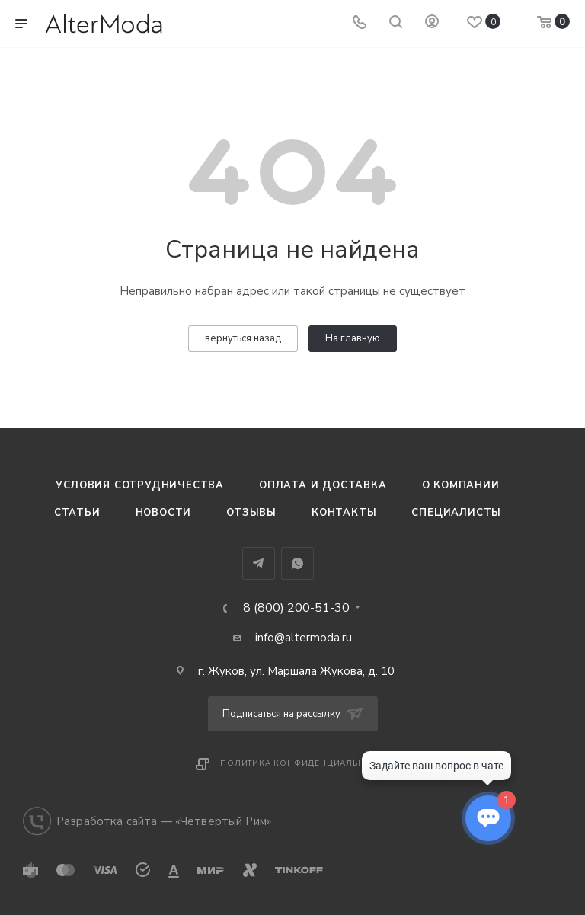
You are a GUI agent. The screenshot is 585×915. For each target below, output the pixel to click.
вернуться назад (243, 338)
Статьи (77, 513)
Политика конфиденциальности (304, 763)
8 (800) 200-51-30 (296, 608)
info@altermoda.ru (303, 637)
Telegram (258, 563)
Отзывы (251, 513)
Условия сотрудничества (140, 485)
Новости (164, 513)
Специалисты (456, 513)
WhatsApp (297, 563)
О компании (461, 485)
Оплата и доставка (323, 485)
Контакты (344, 513)
